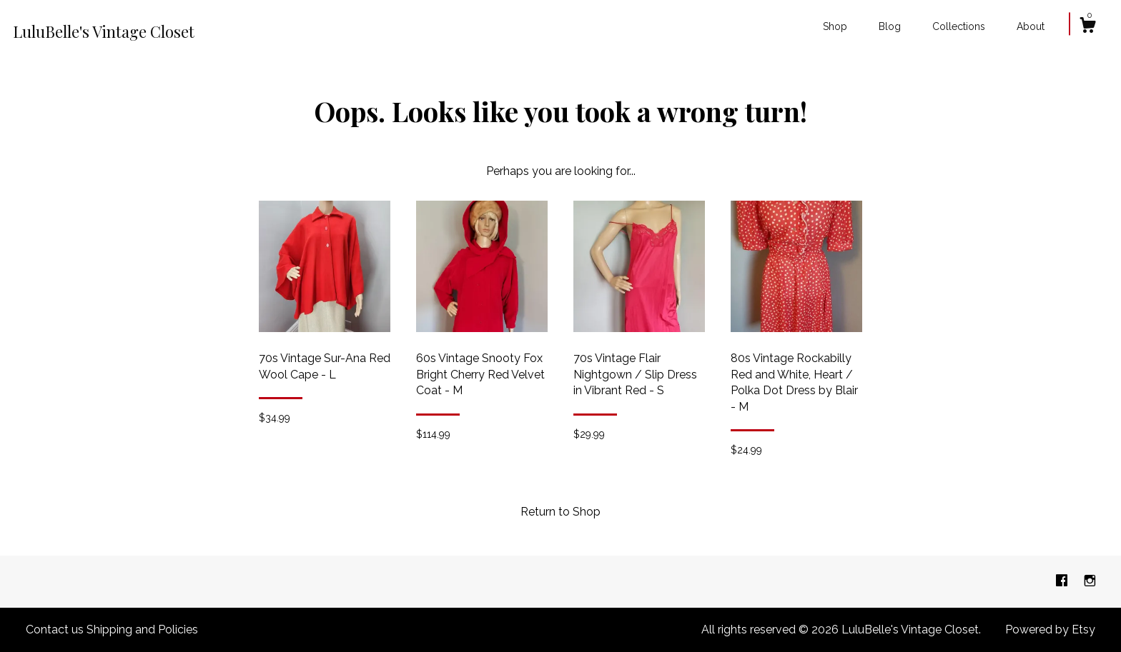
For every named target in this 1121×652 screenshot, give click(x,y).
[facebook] (1063, 581)
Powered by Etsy (1050, 629)
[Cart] (1087, 27)
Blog (890, 26)
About (1031, 26)
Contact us (55, 629)
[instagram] (1090, 581)
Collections (958, 26)
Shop (835, 26)
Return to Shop (560, 511)
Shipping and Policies (142, 629)
